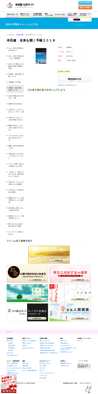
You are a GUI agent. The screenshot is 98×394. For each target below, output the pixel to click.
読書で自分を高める (15, 104)
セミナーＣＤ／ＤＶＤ (65, 345)
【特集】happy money (45, 347)
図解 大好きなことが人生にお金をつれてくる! (16, 128)
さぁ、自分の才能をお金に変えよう (16, 49)
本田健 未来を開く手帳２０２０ (16, 75)
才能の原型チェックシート (66, 351)
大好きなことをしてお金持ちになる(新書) (16, 183)
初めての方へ (10, 340)
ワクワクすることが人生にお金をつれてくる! (16, 138)
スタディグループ (11, 370)
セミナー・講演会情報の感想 (29, 370)
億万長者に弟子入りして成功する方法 (16, 209)
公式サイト (80, 340)
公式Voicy (10, 350)
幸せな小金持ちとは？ (12, 355)
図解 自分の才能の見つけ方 (16, 147)
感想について (25, 363)
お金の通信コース (64, 343)
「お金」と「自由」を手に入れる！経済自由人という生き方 (16, 174)
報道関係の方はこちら (65, 363)
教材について (63, 340)
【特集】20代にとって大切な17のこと (49, 352)
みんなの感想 (43, 377)
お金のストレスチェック (28, 347)
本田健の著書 (19, 34)
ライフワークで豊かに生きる (16, 233)
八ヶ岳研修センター (11, 365)
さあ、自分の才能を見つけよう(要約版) (16, 57)
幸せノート (42, 370)
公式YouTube (11, 347)
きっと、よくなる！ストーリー (47, 372)
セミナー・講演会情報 (12, 363)
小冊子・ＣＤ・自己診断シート (30, 340)
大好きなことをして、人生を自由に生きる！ (16, 119)
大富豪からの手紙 (14, 82)
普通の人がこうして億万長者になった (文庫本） (16, 200)
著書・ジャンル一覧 (44, 340)
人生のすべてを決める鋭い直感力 (16, 191)
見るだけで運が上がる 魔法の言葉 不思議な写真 (16, 66)
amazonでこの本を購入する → (67, 85)
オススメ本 (42, 368)
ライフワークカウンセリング (14, 368)
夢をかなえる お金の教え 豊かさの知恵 (15, 225)
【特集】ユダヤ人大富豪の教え (47, 343)
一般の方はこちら (64, 365)
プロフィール (10, 352)
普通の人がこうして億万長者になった (16, 217)
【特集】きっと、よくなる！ (47, 345)
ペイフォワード (43, 375)
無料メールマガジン (27, 343)
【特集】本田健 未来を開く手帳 (47, 350)
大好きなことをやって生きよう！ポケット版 (16, 111)
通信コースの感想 (26, 368)
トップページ (10, 34)
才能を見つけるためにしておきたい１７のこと (16, 156)
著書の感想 (25, 365)
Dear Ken (24, 345)
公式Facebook (11, 345)
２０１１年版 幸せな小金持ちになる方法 (16, 165)
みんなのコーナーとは (45, 363)
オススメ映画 (43, 365)
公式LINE (10, 343)
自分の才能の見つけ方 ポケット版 (16, 97)
